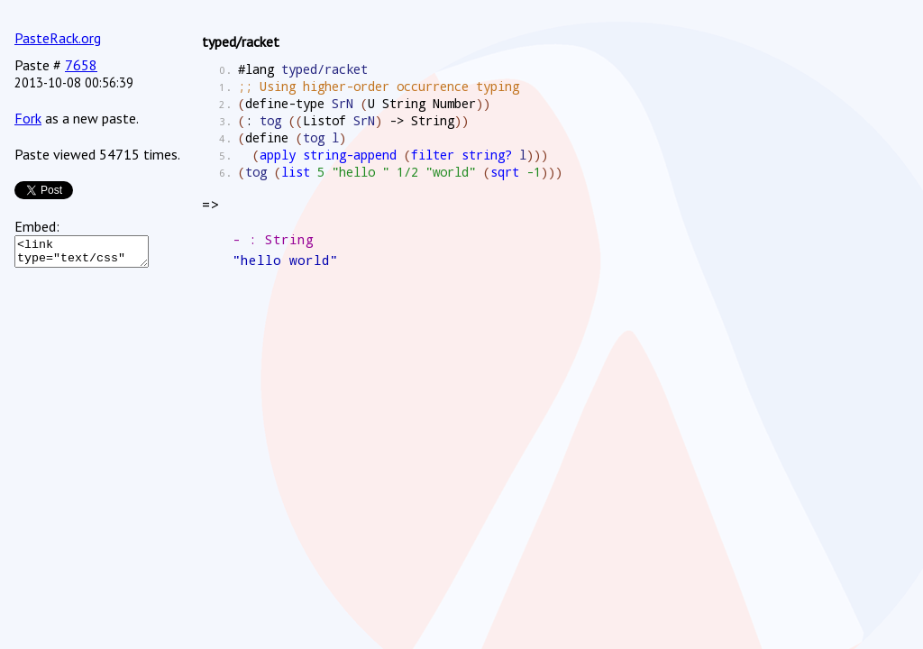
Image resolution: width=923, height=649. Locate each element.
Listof (324, 120)
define (266, 137)
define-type (284, 103)
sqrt (504, 171)
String (403, 103)
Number (454, 103)
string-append (350, 154)
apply (278, 154)
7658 (81, 65)
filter (432, 154)
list (295, 171)
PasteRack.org (57, 38)
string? (487, 154)
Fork (27, 118)
